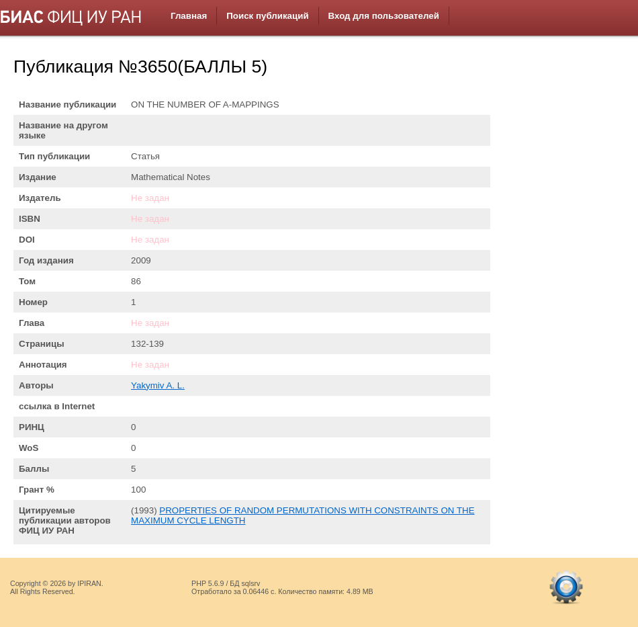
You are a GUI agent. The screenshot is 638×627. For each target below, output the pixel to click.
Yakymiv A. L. (158, 385)
